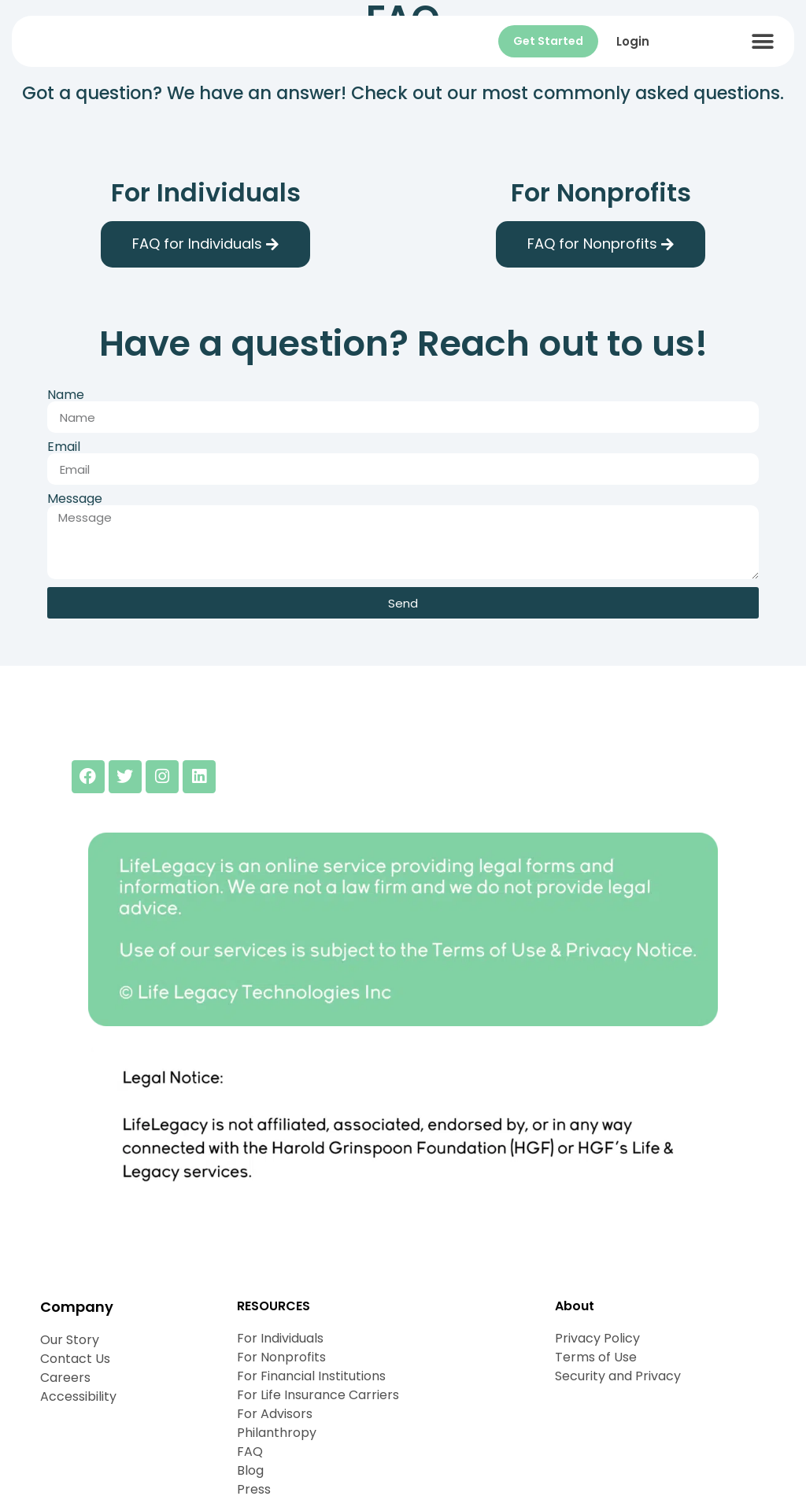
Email (63, 447)
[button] (763, 41)
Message (74, 499)
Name (65, 395)
